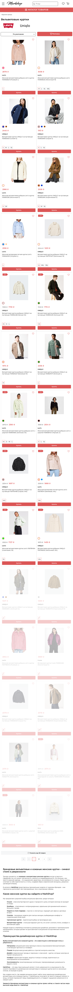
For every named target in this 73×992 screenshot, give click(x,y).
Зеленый (39, 303)
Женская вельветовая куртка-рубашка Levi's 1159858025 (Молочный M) (54, 79)
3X (3, 559)
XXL (48, 89)
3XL (46, 265)
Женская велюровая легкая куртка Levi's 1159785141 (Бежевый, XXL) (52, 490)
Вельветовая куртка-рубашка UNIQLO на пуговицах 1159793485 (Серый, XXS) (17, 490)
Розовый (3, 68)
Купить (18, 92)
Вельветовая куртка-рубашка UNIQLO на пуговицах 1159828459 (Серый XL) (17, 720)
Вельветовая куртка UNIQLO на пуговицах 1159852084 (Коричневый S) (53, 196)
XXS (4, 500)
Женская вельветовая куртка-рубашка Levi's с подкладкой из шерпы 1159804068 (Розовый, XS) (54, 776)
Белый (3, 303)
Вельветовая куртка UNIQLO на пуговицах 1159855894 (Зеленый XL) (17, 608)
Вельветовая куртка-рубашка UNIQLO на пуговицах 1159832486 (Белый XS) (17, 314)
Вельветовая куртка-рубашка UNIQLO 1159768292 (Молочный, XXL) (51, 549)
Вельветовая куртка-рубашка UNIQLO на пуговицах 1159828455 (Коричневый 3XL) (52, 720)
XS (4, 324)
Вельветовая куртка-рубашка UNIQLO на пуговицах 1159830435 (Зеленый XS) (52, 314)
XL (44, 89)
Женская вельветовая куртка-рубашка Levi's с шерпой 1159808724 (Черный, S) (54, 432)
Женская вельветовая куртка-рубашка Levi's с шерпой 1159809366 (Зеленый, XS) (18, 432)
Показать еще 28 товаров (37, 853)
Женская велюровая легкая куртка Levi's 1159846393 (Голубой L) (16, 255)
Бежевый (6, 244)
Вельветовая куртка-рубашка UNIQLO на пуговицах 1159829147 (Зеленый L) (52, 373)
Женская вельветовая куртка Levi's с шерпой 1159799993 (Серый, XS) (18, 832)
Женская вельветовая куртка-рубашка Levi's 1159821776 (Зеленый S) (18, 776)
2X (6, 206)
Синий (3, 126)
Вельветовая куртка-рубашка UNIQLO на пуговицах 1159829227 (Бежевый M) (17, 373)
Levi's (8, 26)
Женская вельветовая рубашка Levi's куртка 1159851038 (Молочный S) (18, 196)
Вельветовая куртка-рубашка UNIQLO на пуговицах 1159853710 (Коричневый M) (52, 608)
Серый (39, 126)
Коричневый (6, 126)
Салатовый (3, 538)
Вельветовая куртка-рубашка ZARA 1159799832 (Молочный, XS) (50, 832)
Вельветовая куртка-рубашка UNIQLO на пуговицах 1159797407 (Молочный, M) (52, 255)
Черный (39, 421)
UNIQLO (25, 26)
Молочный (39, 68)
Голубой (3, 244)
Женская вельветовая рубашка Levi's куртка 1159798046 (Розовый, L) (18, 664)
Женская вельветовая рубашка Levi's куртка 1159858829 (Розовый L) (18, 79)
